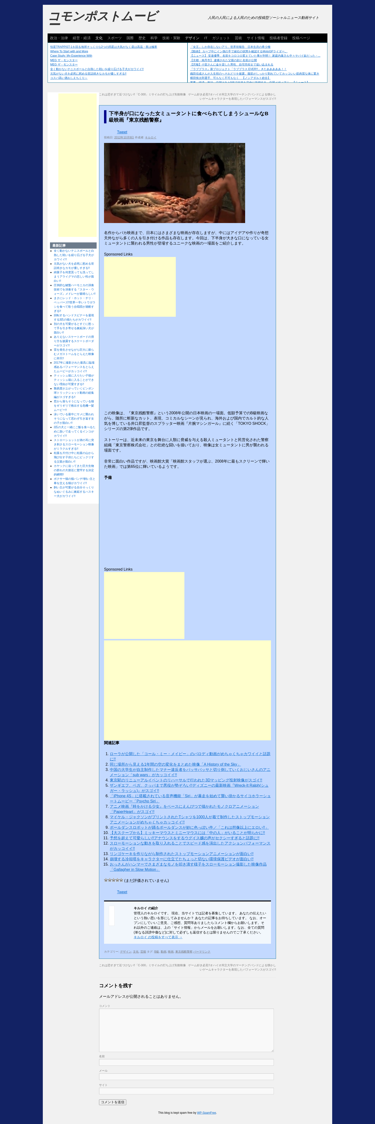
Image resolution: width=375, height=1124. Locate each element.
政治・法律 (59, 38)
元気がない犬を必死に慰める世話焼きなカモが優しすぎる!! (88, 73)
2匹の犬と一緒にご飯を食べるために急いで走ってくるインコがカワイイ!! (75, 431)
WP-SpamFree (206, 1112)
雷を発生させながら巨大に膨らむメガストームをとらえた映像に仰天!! (74, 354)
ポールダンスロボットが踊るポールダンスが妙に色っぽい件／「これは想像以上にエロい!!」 (189, 827)
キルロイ (150, 137)
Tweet (122, 132)
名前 (102, 1056)
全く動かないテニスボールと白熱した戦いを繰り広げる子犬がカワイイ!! (97, 69)
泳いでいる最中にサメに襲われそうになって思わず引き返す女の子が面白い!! (74, 419)
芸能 (143, 951)
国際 (130, 38)
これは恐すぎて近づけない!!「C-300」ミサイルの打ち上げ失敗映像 (142, 94)
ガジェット (221, 38)
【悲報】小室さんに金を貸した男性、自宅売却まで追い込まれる (231, 64)
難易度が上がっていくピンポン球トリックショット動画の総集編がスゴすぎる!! (74, 393)
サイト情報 (256, 38)
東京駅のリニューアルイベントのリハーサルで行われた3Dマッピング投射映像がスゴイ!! (186, 780)
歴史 (142, 38)
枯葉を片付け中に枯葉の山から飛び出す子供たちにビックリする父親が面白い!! (74, 457)
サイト (103, 1085)
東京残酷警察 (184, 951)
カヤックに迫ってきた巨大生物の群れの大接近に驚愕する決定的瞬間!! (74, 470)
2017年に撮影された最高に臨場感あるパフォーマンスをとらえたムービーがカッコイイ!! (74, 367)
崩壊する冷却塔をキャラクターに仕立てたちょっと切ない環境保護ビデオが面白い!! (182, 859)
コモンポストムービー (102, 21)
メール (103, 1070)
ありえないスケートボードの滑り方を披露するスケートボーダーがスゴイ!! (74, 341)
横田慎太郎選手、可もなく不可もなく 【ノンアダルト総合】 (230, 78)
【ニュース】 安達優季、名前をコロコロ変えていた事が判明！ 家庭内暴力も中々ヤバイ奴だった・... (255, 55)
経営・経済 (82, 38)
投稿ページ (301, 38)
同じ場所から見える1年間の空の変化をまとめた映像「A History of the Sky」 (175, 764)
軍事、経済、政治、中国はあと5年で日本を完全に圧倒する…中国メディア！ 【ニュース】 (249, 82)
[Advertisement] (140, 287)
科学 (154, 38)
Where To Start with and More (69, 51)
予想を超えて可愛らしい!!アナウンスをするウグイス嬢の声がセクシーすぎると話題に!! (184, 838)
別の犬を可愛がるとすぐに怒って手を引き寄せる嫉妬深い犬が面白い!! (74, 328)
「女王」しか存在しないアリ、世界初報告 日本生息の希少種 (230, 47)
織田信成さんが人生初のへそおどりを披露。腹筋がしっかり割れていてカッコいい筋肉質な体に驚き (254, 73)
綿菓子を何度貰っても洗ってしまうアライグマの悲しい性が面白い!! (74, 277)
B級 (156, 951)
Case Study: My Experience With (71, 55)
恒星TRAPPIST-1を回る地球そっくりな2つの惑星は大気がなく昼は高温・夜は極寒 (103, 47)
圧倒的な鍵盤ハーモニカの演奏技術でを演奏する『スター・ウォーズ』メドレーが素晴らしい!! (75, 289)
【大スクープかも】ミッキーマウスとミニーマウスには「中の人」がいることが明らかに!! (187, 833)
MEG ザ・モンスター (64, 60)
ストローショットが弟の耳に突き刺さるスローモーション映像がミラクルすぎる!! (74, 444)
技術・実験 (171, 38)
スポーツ (114, 38)
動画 (163, 951)
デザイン (192, 38)
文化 (99, 38)
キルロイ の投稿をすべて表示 (158, 937)
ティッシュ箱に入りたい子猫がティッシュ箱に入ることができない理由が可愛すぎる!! (74, 380)
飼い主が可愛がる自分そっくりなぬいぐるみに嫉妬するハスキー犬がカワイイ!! (74, 492)
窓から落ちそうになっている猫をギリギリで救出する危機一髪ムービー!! (74, 406)
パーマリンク (201, 951)
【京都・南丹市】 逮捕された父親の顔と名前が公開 (223, 60)
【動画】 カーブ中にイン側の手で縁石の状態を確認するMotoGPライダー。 (238, 51)
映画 (171, 951)
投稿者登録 (278, 38)
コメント (104, 1006)
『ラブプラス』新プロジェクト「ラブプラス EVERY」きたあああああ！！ (238, 69)
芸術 (238, 38)
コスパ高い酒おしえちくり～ (69, 78)
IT (205, 38)
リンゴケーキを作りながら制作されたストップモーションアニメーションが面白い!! (182, 854)
